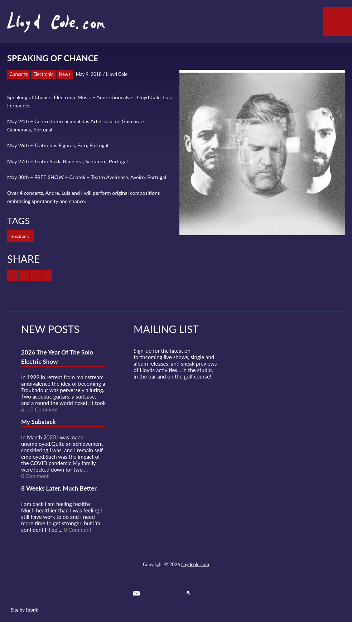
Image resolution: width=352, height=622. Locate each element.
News (64, 74)
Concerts (19, 74)
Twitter (149, 593)
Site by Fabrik (24, 610)
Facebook (162, 593)
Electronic (43, 74)
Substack (214, 593)
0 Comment (44, 409)
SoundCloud (175, 593)
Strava (188, 593)
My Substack (38, 421)
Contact (136, 593)
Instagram (201, 593)
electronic (20, 235)
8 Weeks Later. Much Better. (59, 488)
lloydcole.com (195, 564)
